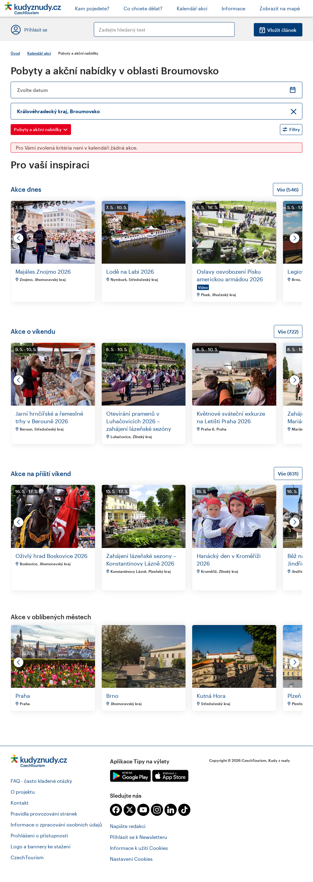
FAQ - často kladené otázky (41, 781)
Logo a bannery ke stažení (40, 846)
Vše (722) (288, 331)
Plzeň (294, 695)
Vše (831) (288, 473)
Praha (22, 695)
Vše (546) (287, 189)
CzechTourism (27, 857)
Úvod (15, 53)
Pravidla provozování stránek (44, 813)
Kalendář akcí (39, 53)
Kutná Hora (211, 695)
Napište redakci (127, 826)
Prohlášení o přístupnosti (39, 835)
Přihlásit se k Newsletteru (138, 837)
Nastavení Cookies (131, 859)
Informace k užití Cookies (139, 848)
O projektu (23, 792)
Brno (112, 695)
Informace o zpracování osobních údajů (56, 824)
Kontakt (20, 803)
